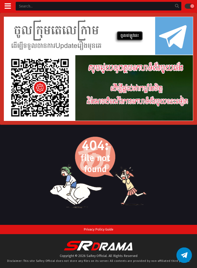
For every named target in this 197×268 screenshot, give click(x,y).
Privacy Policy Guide (98, 229)
